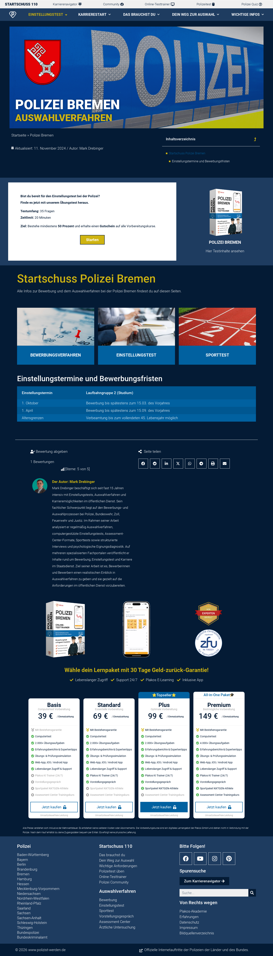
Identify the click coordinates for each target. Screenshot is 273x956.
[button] (255, 139)
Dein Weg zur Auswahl (195, 14)
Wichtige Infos (247, 14)
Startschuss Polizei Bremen (187, 153)
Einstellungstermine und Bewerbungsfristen (201, 161)
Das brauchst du (141, 14)
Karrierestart (94, 14)
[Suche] (252, 893)
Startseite (18, 135)
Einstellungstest (47, 14)
